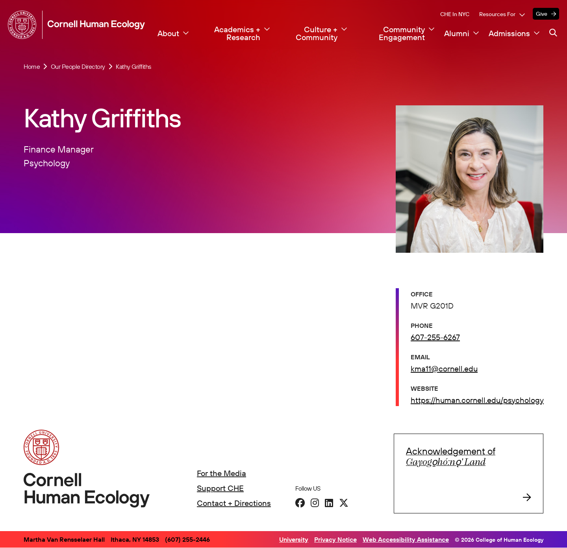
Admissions (509, 33)
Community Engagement (402, 33)
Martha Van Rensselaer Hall (64, 539)
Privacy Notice (335, 539)
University (293, 539)
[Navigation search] (553, 33)
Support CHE (220, 488)
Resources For (497, 14)
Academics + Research (237, 33)
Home (32, 66)
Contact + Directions (234, 503)
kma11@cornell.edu (444, 369)
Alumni (456, 33)
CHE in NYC (454, 14)
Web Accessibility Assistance (406, 539)
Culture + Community (316, 33)
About (168, 33)
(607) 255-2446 (187, 539)
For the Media (221, 473)
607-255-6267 (435, 338)
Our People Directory (78, 66)
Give (541, 13)
